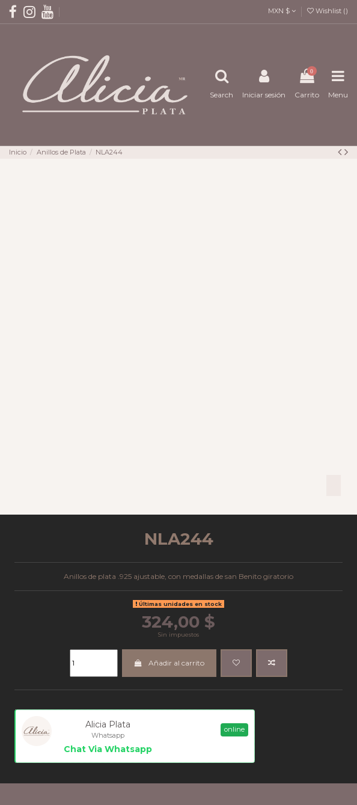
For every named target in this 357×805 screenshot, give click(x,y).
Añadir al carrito (169, 662)
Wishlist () (327, 11)
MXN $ (282, 11)
